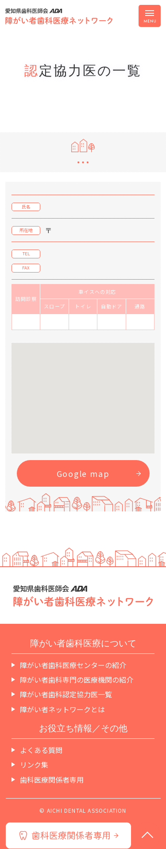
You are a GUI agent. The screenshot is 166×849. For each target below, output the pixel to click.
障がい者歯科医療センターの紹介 (73, 665)
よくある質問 (41, 750)
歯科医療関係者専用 (52, 779)
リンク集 (34, 764)
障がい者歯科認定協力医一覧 (66, 694)
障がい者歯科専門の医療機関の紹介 (76, 679)
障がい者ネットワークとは (62, 709)
